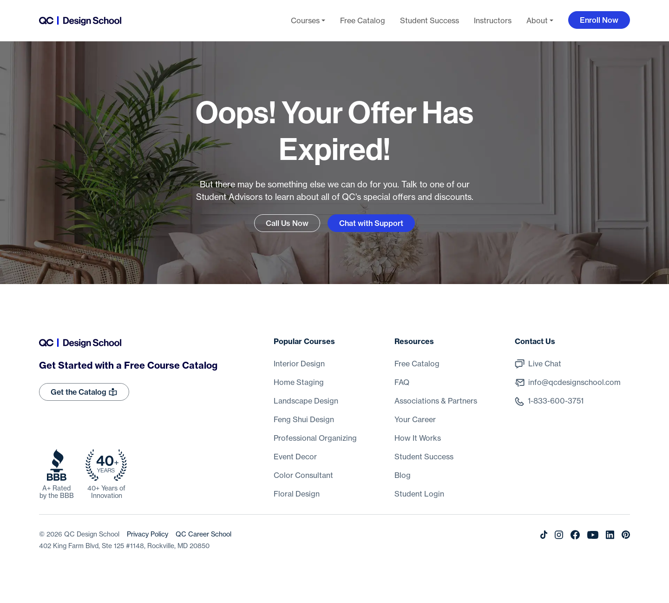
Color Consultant (303, 475)
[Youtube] (592, 534)
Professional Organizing (315, 438)
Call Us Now (287, 223)
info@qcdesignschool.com (574, 382)
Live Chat (544, 363)
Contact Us (535, 341)
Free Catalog (362, 20)
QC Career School (203, 534)
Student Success (429, 20)
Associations (435, 400)
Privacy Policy (147, 534)
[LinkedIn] (610, 534)
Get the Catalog (84, 392)
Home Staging (299, 382)
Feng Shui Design (304, 419)
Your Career (415, 419)
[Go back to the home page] (80, 20)
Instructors (493, 20)
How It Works (417, 438)
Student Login (419, 493)
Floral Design (297, 493)
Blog (402, 475)
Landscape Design (306, 400)
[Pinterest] (626, 534)
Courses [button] (305, 20)
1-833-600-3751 (556, 400)
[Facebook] (575, 534)
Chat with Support (371, 223)
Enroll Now (599, 20)
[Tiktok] (543, 534)
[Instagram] (559, 534)
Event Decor (295, 456)
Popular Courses (304, 341)
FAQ (401, 382)
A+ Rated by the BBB (56, 491)
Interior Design (299, 363)
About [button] (537, 20)
